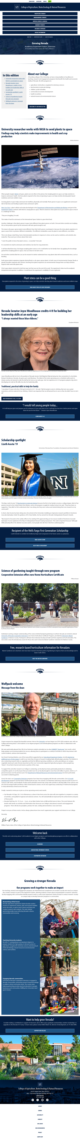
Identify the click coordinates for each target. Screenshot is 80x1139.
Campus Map (40, 1137)
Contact (40, 1106)
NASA (16, 194)
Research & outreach (40, 28)
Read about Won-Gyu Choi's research (40, 287)
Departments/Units (38, 37)
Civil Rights (40, 1123)
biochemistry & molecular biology (27, 503)
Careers (40, 1110)
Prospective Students (40, 13)
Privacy (40, 1132)
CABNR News (31, 1)
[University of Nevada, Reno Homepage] (40, 1084)
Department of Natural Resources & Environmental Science (45, 773)
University (42, 741)
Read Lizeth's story (40, 540)
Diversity (40, 1119)
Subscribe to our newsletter (37, 107)
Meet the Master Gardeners (40, 658)
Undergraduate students (40, 17)
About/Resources (49, 37)
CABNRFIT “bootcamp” (58, 749)
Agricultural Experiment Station (53, 757)
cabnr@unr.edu (40, 1095)
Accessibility (40, 1115)
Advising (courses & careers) (40, 21)
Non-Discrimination (40, 1128)
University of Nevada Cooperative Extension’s (14, 636)
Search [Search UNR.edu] (44, 1)
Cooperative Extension (20, 778)
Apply (49, 1)
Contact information (40, 32)
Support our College (40, 1030)
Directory (29, 37)
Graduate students (40, 25)
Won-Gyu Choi (5, 207)
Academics (40, 844)
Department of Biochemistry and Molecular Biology (52, 207)
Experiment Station (7, 209)
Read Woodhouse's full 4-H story (12, 398)
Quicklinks (38, 1)
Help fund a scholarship (40, 545)
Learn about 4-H (40, 416)
